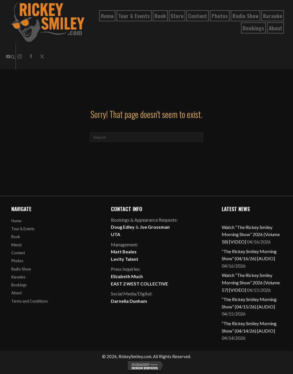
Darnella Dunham (129, 301)
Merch (16, 245)
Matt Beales (124, 251)
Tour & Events (23, 228)
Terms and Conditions (29, 301)
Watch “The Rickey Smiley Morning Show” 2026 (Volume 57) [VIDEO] (251, 282)
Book (15, 236)
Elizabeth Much (127, 276)
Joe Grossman (155, 227)
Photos (17, 261)
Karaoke (18, 277)
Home (16, 220)
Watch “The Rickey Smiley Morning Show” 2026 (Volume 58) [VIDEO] (251, 234)
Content (18, 253)
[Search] (146, 137)
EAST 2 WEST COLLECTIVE (139, 283)
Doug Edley (123, 227)
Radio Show (21, 269)
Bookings (19, 285)
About (16, 293)
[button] (31, 56)
